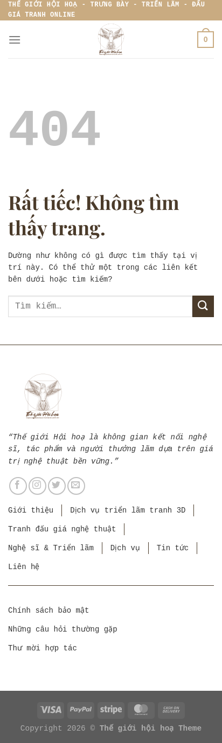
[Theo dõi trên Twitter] (57, 486)
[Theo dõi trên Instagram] (37, 486)
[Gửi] (203, 306)
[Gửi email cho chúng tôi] (76, 486)
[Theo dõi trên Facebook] (18, 486)
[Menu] (14, 39)
